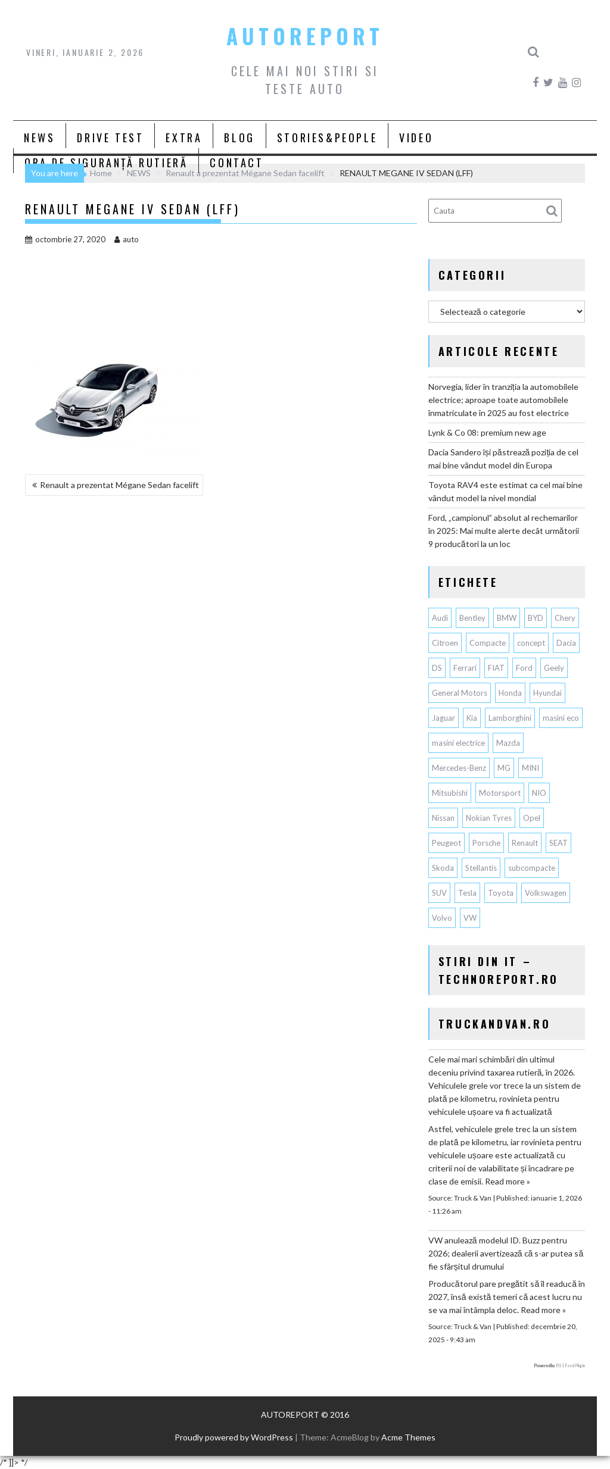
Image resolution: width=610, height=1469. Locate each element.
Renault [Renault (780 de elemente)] (525, 843)
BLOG (239, 137)
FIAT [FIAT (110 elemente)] (496, 668)
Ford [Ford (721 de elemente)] (524, 668)
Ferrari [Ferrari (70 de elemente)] (465, 668)
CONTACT (236, 162)
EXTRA (184, 137)
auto (126, 239)
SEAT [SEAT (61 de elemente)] (558, 843)
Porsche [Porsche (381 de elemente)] (486, 843)
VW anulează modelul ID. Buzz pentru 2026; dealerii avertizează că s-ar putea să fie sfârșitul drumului (505, 1253)
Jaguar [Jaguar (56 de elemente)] (443, 718)
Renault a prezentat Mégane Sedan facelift (119, 485)
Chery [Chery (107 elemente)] (565, 618)
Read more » (507, 1181)
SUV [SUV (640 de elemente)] (439, 893)
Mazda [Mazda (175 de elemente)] (508, 743)
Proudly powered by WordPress (234, 1437)
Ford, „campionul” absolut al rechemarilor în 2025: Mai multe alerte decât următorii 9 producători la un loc (503, 530)
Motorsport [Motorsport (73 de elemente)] (500, 793)
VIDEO (416, 137)
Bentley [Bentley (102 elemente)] (472, 618)
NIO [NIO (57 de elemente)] (539, 793)
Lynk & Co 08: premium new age (487, 432)
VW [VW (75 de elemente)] (470, 918)
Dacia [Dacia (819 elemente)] (566, 643)
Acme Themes (408, 1437)
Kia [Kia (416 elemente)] (471, 718)
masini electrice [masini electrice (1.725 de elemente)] (458, 743)
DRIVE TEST (110, 137)
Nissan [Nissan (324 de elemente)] (443, 818)
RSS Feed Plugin (570, 1365)
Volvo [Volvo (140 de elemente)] (442, 918)
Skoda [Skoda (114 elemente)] (443, 868)
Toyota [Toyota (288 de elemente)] (500, 893)
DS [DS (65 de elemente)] (437, 668)
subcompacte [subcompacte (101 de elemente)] (531, 868)
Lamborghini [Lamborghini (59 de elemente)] (509, 718)
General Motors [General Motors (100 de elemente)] (459, 693)
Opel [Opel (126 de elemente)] (531, 818)
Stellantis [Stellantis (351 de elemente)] (481, 868)
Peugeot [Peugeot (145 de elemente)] (446, 843)
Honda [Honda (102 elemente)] (510, 693)
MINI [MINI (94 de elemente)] (530, 768)
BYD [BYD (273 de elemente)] (535, 618)
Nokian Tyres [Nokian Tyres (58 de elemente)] (489, 818)
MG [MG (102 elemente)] (504, 768)
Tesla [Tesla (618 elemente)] (467, 893)
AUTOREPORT (305, 35)
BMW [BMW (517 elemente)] (506, 618)
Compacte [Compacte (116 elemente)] (487, 643)
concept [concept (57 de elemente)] (531, 643)
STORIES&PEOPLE (327, 137)
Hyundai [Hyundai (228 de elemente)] (547, 693)
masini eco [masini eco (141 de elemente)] (561, 718)
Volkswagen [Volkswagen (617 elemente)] (546, 893)
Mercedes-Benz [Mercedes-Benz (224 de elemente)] (459, 768)
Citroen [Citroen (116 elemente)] (445, 643)
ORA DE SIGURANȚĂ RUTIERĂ (106, 162)
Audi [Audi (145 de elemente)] (440, 618)
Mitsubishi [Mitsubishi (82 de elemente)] (450, 793)
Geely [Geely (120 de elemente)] (554, 668)
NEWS (39, 137)
